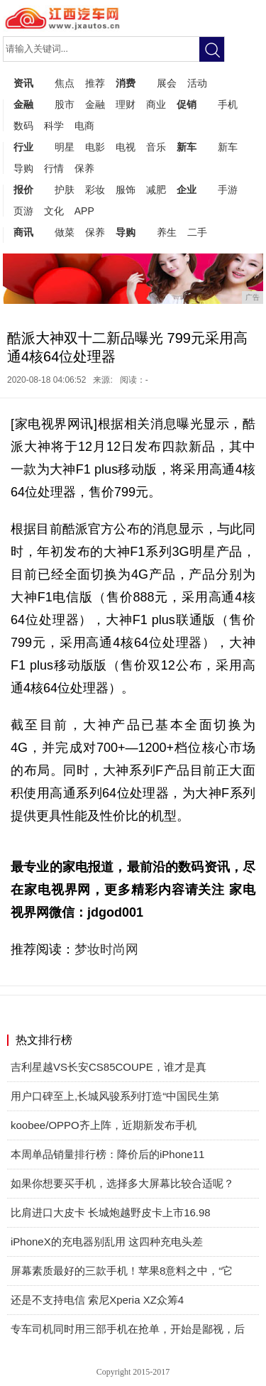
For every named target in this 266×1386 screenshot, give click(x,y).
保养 (84, 168)
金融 (23, 104)
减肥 (156, 189)
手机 (228, 104)
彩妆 (95, 189)
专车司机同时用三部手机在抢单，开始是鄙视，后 (128, 1329)
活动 (197, 83)
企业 (186, 189)
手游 (228, 189)
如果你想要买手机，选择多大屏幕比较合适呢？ (122, 1183)
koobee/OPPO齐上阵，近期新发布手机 (103, 1125)
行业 (23, 147)
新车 (186, 147)
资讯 (23, 83)
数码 (23, 125)
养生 (167, 232)
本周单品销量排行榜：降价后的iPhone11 (107, 1154)
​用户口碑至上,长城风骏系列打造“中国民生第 (115, 1096)
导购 (23, 168)
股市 (64, 104)
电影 (95, 147)
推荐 (95, 83)
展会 (167, 83)
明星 (64, 147)
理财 (125, 104)
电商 (84, 125)
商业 (156, 104)
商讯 (23, 232)
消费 (125, 83)
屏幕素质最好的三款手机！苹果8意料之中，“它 (122, 1271)
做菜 (64, 232)
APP (84, 211)
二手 (197, 232)
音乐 (156, 147)
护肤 (64, 189)
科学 (54, 125)
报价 (23, 189)
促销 (186, 104)
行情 (54, 168)
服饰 (125, 189)
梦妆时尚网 (106, 949)
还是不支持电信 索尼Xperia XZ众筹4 (97, 1300)
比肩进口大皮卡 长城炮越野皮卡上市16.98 (111, 1212)
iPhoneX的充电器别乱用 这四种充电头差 (107, 1241)
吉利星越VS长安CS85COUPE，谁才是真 (108, 1067)
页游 (23, 211)
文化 (54, 211)
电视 (125, 147)
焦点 (64, 83)
